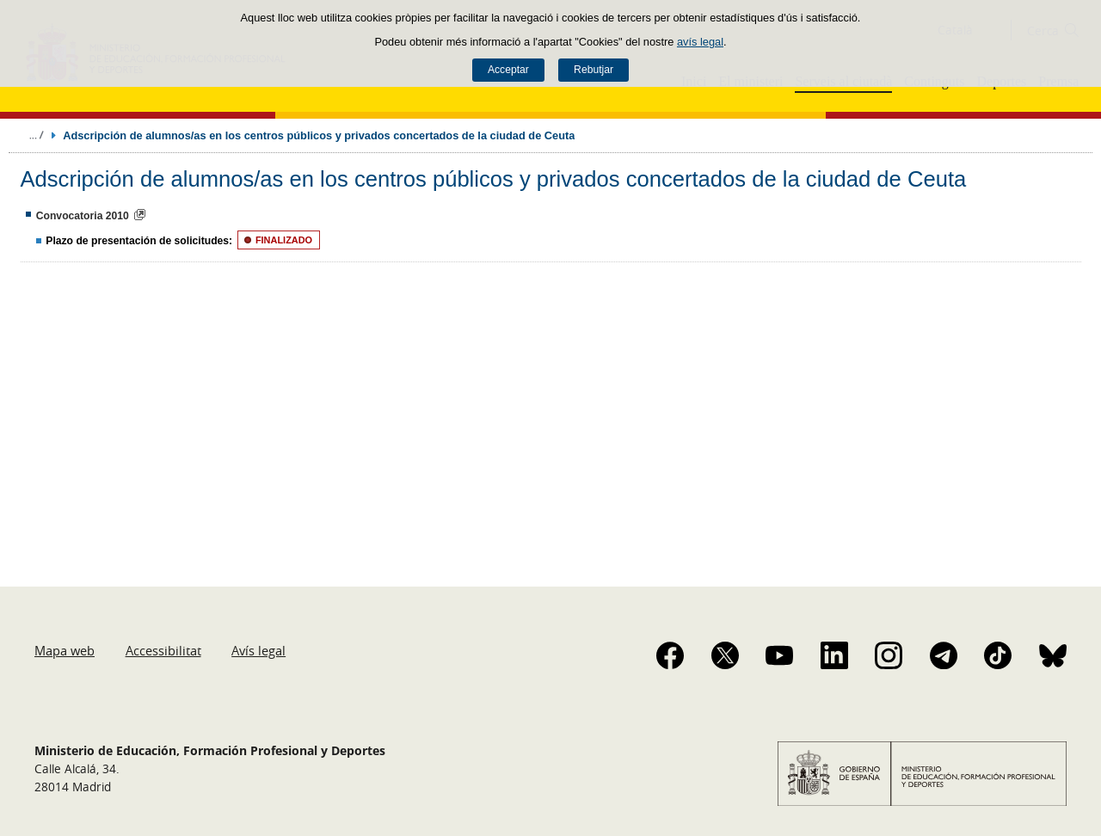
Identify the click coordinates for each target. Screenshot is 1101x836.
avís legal (700, 41)
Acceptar (508, 70)
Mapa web (64, 650)
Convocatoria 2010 (82, 216)
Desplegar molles (36, 135)
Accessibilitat (163, 650)
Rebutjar (593, 70)
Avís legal (258, 650)
